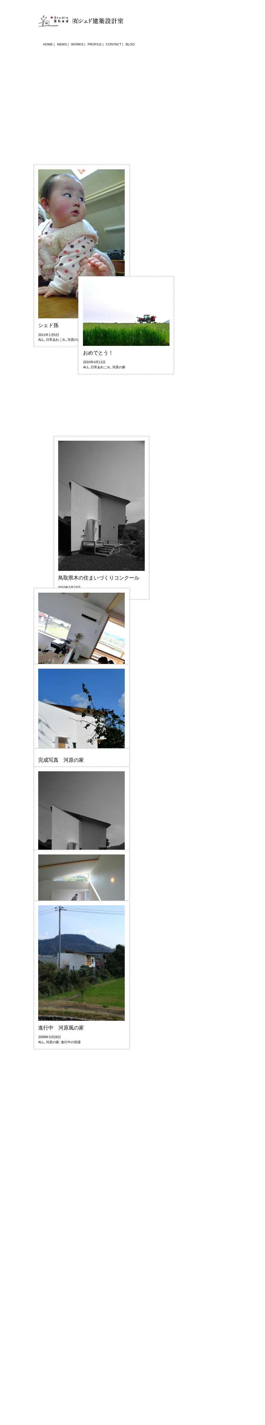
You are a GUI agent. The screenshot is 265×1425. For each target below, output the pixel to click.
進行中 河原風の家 (61, 1027)
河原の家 (74, 418)
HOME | (49, 44)
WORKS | (78, 44)
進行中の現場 (71, 1042)
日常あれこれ (56, 418)
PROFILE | (96, 44)
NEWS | (63, 44)
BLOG (130, 44)
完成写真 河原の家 (61, 760)
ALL (41, 418)
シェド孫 (48, 404)
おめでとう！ (61, 499)
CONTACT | (114, 44)
